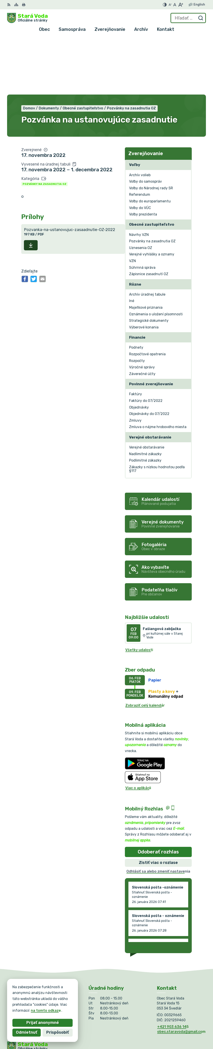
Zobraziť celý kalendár (145, 648)
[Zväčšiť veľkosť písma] (180, 4)
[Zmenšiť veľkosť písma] (170, 4)
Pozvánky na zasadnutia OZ (44, 126)
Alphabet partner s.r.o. (73, 1000)
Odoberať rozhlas (158, 795)
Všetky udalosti (139, 593)
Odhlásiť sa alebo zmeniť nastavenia (158, 814)
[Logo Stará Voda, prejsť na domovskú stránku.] (27, 18)
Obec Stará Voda (51, 1004)
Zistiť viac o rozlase (158, 805)
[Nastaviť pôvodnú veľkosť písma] (174, 4)
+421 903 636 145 (173, 969)
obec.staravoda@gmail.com (181, 974)
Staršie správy (142, 889)
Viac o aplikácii (138, 731)
